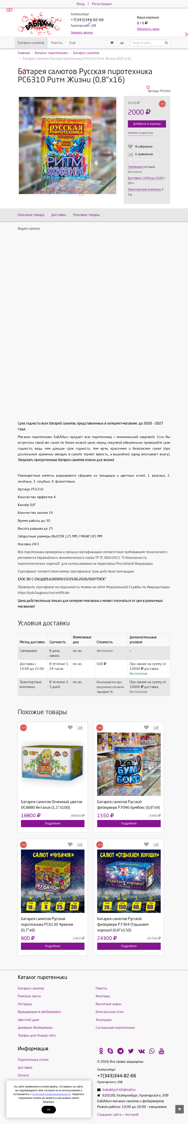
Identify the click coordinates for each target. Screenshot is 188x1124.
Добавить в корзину (147, 123)
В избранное (144, 146)
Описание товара (31, 215)
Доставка (58, 215)
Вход (81, 4)
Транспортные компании (144, 189)
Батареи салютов (31, 43)
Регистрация (102, 4)
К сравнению (144, 154)
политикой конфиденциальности (51, 1094)
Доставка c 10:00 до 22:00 (145, 178)
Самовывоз (135, 166)
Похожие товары (86, 215)
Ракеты (56, 43)
